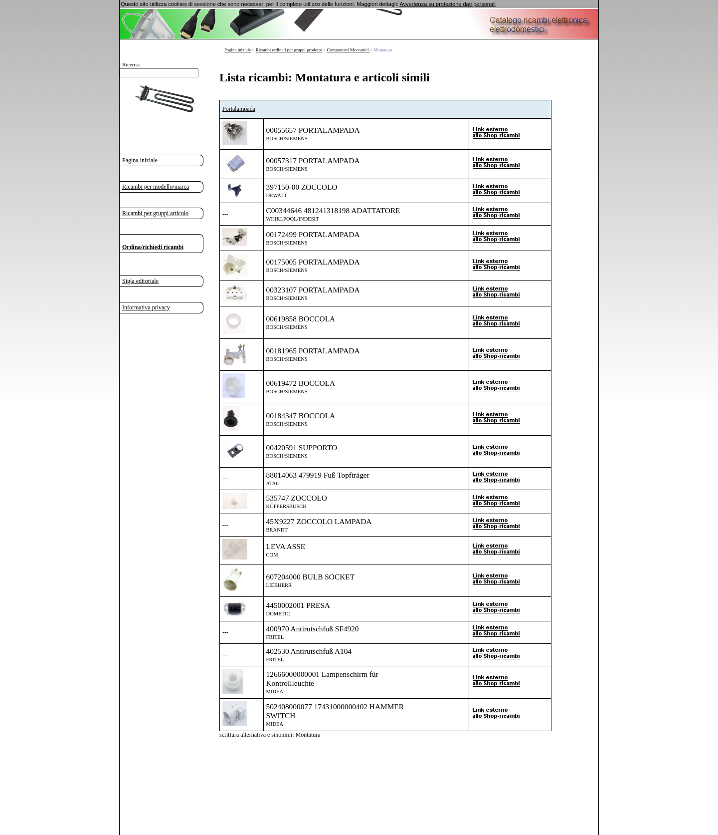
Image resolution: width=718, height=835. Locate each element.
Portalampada (238, 108)
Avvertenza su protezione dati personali (447, 4)
